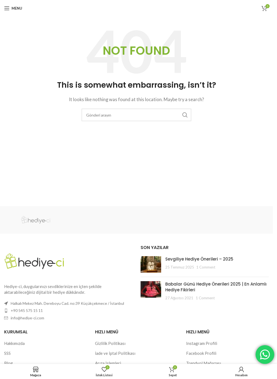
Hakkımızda (14, 343)
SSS (7, 353)
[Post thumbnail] (151, 264)
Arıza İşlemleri (108, 363)
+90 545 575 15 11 (27, 310)
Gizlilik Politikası (110, 343)
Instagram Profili (201, 343)
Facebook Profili (201, 353)
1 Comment (205, 267)
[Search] (136, 115)
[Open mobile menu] (13, 8)
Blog (8, 363)
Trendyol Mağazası (203, 363)
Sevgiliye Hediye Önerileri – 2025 (199, 259)
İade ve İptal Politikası (115, 353)
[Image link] (34, 260)
